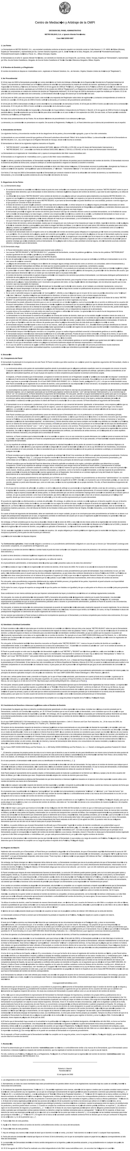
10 (20, 1030)
